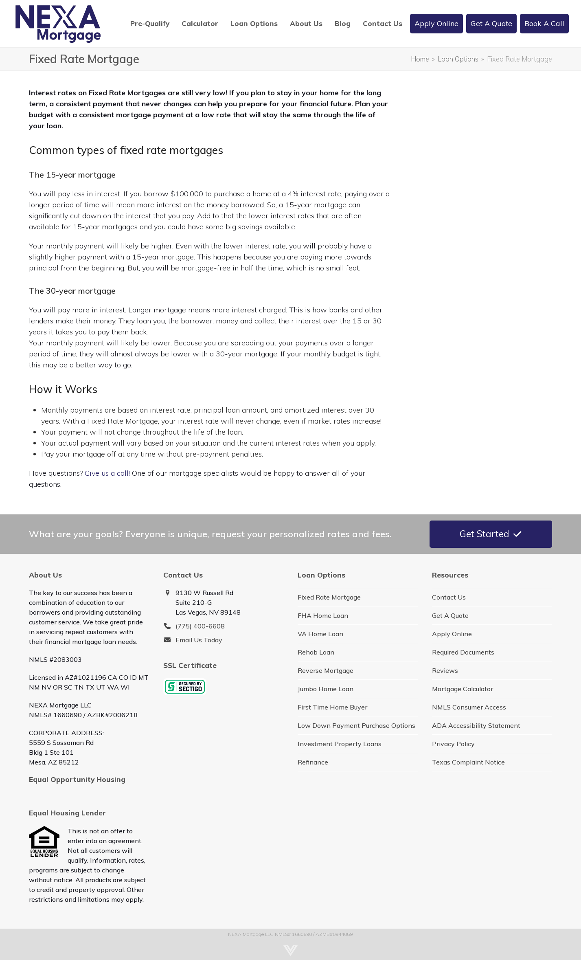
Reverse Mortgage (325, 670)
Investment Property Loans (339, 744)
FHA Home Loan (323, 615)
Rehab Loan (316, 652)
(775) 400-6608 (200, 626)
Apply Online (452, 634)
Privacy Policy (453, 744)
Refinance (313, 762)
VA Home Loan (320, 634)
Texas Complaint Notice (468, 762)
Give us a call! (107, 473)
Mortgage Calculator (462, 689)
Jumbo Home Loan (325, 689)
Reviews (445, 670)
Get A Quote (450, 615)
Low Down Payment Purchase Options (356, 725)
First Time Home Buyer (332, 707)
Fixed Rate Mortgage (329, 597)
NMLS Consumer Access (469, 707)
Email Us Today (198, 640)
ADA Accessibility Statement (476, 725)
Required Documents (463, 652)
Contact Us (449, 597)
